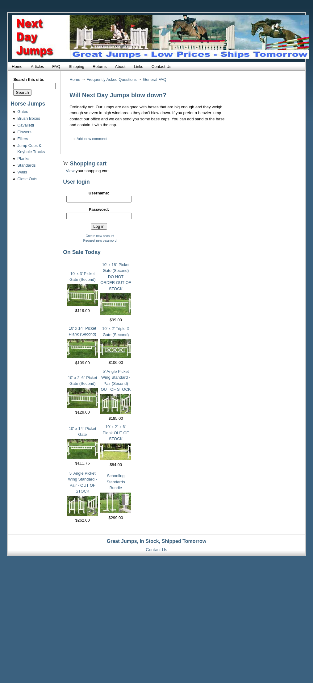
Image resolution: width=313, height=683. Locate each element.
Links (138, 66)
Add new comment (92, 139)
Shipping (76, 66)
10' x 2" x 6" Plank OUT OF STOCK (116, 432)
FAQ (56, 66)
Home (17, 66)
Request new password (100, 240)
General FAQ (154, 79)
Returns (100, 66)
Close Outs (27, 179)
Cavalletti (25, 125)
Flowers (24, 132)
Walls (22, 172)
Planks (23, 158)
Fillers (22, 138)
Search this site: (28, 79)
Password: (99, 209)
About (120, 66)
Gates (22, 111)
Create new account (100, 236)
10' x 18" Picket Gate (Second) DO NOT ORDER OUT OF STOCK (115, 276)
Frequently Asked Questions (111, 79)
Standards (26, 165)
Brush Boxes (28, 118)
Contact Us (161, 66)
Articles (37, 66)
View (70, 171)
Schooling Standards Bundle (115, 481)
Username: (99, 193)
